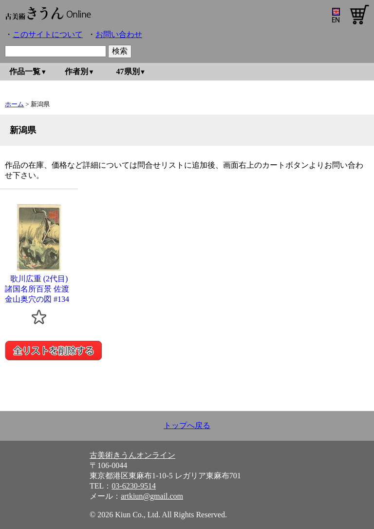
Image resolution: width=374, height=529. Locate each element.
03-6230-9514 (134, 486)
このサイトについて (48, 34)
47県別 (128, 71)
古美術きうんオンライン (132, 455)
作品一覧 (24, 71)
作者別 (76, 71)
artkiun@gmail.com (152, 496)
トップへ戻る (187, 425)
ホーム (14, 104)
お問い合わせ (118, 34)
